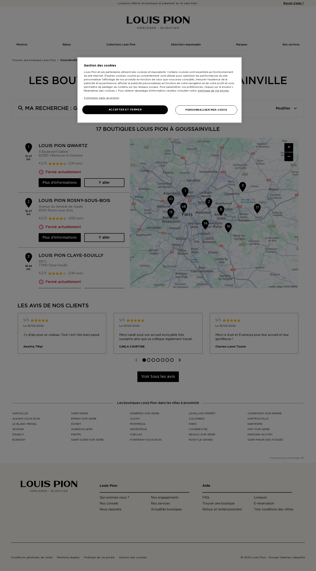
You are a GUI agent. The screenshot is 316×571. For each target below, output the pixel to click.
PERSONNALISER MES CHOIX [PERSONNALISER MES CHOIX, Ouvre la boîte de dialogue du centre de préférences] (206, 110)
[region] (159, 90)
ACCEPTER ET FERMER (125, 109)
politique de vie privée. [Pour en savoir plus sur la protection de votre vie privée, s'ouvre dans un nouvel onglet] (213, 91)
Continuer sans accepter (101, 98)
